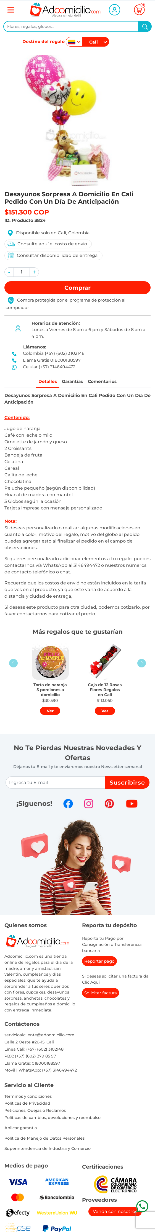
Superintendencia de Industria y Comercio (47, 1149)
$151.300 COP (26, 212)
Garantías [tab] (71, 382)
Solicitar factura (100, 994)
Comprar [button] (77, 287)
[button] (9, 272)
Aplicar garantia (20, 1128)
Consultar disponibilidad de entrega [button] (52, 255)
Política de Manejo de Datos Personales (44, 1139)
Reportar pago (99, 962)
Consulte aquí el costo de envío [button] (47, 244)
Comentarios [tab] (105, 382)
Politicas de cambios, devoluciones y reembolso (52, 1118)
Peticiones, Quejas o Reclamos (35, 1111)
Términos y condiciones (28, 1097)
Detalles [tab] (44, 382)
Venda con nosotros (115, 1212)
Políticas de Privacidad (27, 1104)
